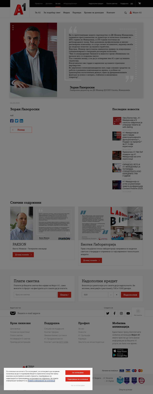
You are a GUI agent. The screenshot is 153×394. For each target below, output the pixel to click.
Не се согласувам (78, 385)
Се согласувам (77, 372)
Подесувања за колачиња (78, 379)
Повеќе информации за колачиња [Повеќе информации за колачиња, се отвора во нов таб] (41, 381)
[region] (48, 379)
